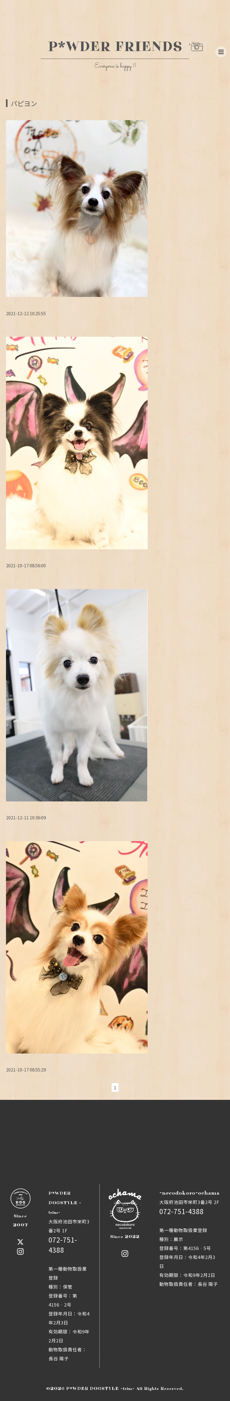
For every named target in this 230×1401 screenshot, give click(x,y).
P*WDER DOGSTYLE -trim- (100, 1388)
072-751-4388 (181, 1211)
